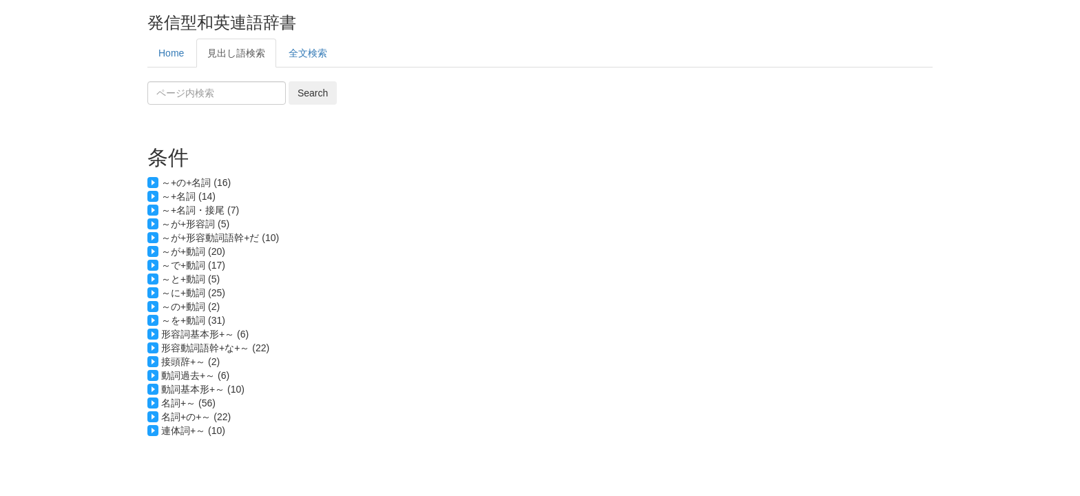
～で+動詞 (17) (193, 265)
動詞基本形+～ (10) (203, 389)
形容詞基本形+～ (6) (205, 334)
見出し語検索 (236, 53)
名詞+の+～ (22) (196, 416)
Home (171, 53)
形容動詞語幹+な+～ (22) (215, 347)
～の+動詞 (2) (190, 306)
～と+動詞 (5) (190, 279)
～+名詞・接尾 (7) (200, 210)
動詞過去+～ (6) (195, 375)
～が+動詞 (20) (193, 251)
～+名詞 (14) (188, 196)
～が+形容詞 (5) (195, 223)
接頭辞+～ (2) (190, 361)
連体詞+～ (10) (193, 430)
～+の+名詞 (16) (196, 182)
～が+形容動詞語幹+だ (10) (220, 237)
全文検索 (308, 53)
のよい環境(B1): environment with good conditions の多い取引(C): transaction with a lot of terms (540, 306)
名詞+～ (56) (188, 403)
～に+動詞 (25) (193, 292)
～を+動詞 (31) (193, 320)
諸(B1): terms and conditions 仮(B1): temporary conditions (540, 362)
